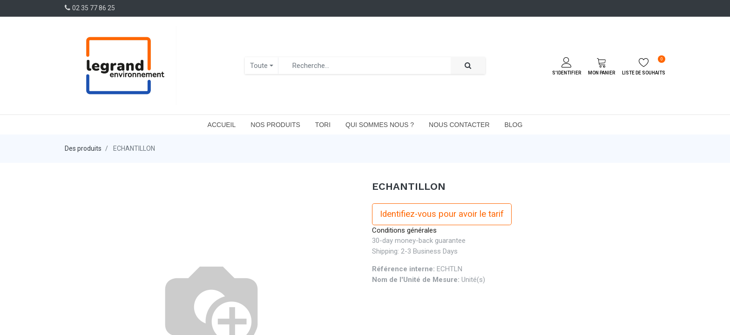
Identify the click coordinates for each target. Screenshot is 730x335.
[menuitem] (222, 125)
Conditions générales (404, 230)
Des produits (83, 148)
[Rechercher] (468, 65)
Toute (259, 65)
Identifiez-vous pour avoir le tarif (442, 214)
